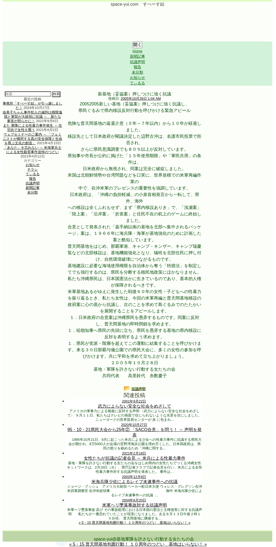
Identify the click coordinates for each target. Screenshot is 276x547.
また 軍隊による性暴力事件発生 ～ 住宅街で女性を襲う (32, 127)
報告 (137, 67)
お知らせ (137, 78)
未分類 (137, 72)
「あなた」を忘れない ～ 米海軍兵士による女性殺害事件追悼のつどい (32, 150)
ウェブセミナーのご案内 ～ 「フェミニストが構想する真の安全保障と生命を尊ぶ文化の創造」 (32, 138)
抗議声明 (137, 62)
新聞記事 (137, 56)
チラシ (32, 169)
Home (137, 51)
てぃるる (137, 83)
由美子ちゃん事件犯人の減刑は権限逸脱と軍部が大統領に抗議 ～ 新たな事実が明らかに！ (32, 116)
